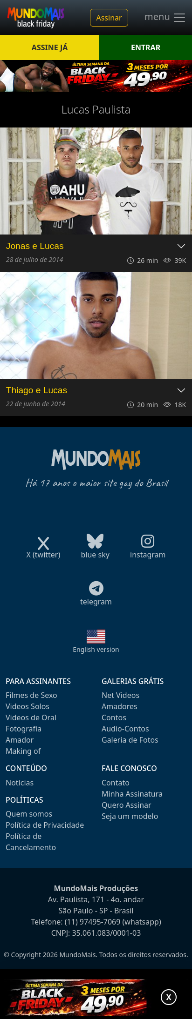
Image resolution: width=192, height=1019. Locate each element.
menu (165, 18)
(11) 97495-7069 (93, 922)
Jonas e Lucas (35, 246)
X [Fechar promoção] (168, 997)
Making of (23, 751)
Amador (20, 740)
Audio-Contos (125, 729)
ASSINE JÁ (50, 47)
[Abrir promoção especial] (96, 997)
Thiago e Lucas (36, 390)
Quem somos (29, 814)
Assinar (109, 18)
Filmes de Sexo (31, 695)
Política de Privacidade (45, 825)
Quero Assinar (126, 805)
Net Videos (120, 695)
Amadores (119, 706)
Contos (114, 717)
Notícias (20, 783)
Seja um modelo (130, 816)
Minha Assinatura (132, 794)
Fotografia (23, 729)
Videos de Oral (31, 717)
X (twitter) (43, 551)
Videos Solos (27, 706)
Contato (116, 783)
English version (96, 649)
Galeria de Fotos (130, 740)
